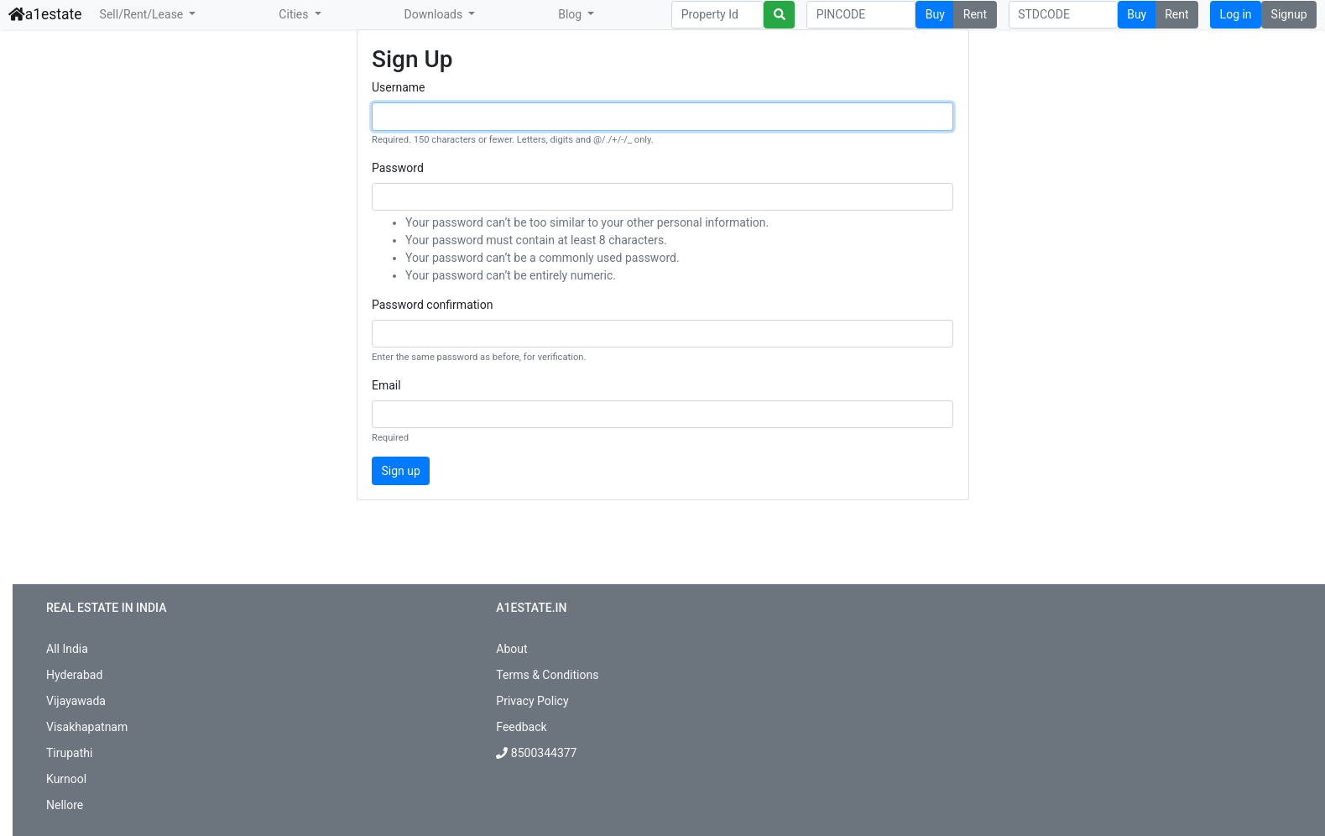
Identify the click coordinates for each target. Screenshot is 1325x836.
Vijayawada (76, 701)
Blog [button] (571, 14)
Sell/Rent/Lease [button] (143, 14)
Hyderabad (74, 675)
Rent (975, 14)
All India (67, 649)
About (511, 649)
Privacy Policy (532, 701)
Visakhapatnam (87, 727)
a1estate (45, 14)
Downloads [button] (435, 14)
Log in (1236, 14)
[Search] (717, 15)
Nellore (64, 805)
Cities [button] (295, 14)
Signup (1289, 14)
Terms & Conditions (547, 675)
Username (398, 87)
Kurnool (66, 779)
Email (386, 385)
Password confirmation (432, 304)
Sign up (401, 471)
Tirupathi (69, 753)
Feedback (521, 727)
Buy (935, 14)
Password (398, 168)
